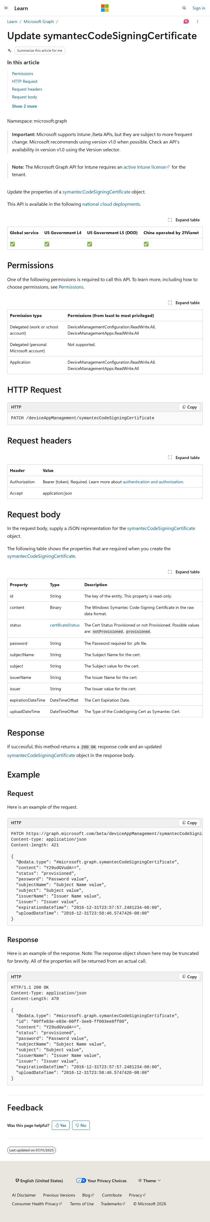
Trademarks (111, 1203)
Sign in (199, 8)
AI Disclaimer (24, 1195)
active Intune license (145, 167)
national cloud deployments (111, 204)
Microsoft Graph (39, 21)
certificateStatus (65, 625)
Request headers (27, 89)
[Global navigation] (6, 8)
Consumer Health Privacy (35, 1203)
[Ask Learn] (186, 21)
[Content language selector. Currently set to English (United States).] (39, 1180)
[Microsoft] (105, 8)
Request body (24, 97)
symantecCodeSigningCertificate (96, 191)
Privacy (135, 1195)
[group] (105, 877)
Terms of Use (82, 1203)
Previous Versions (59, 1195)
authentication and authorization (153, 481)
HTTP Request (24, 81)
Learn (12, 21)
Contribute (112, 1195)
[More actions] (197, 21)
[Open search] (184, 8)
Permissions (22, 73)
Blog (86, 1195)
